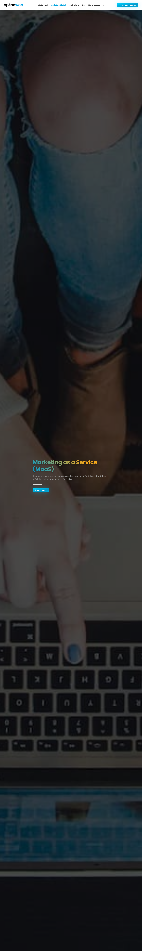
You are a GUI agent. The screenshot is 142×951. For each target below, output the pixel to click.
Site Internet (43, 5)
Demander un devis (128, 5)
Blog (84, 5)
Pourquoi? (40, 490)
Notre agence (94, 5)
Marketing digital (58, 5)
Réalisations (74, 5)
